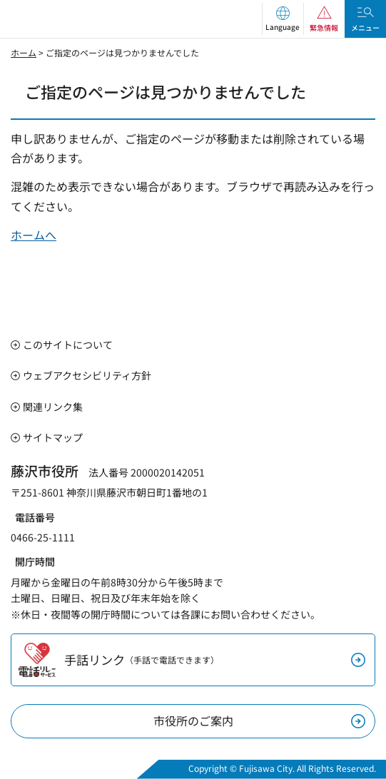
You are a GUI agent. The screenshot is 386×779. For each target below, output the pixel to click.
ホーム (23, 52)
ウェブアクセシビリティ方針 (87, 375)
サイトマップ (53, 437)
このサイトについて (68, 344)
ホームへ (33, 234)
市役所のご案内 (193, 720)
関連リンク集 (53, 406)
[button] (282, 19)
